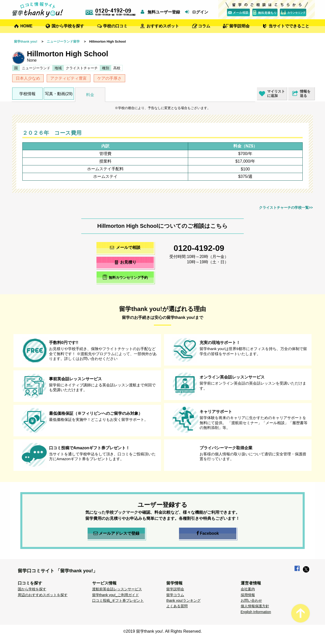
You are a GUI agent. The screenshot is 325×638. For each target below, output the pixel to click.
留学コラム (175, 595)
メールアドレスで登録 (116, 533)
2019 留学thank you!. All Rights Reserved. (164, 631)
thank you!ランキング (183, 600)
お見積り (125, 262)
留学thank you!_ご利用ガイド (115, 595)
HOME (26, 26)
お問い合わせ (251, 600)
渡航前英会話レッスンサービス (117, 589)
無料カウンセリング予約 (125, 277)
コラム (204, 26)
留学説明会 (239, 26)
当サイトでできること (289, 26)
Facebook (208, 533)
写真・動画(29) (58, 94)
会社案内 (248, 589)
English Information (256, 612)
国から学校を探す (68, 26)
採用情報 (248, 595)
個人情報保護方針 (255, 606)
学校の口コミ (115, 26)
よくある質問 (177, 606)
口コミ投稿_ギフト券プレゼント (118, 600)
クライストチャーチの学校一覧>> (286, 207)
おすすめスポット (163, 26)
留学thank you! (25, 41)
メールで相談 (125, 247)
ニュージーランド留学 (63, 41)
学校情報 (27, 94)
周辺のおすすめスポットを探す (43, 595)
